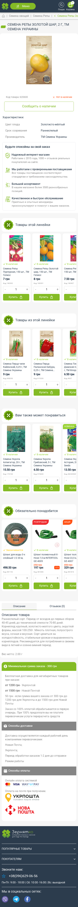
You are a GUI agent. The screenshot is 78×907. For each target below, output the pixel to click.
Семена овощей (19, 15)
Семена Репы (41, 15)
